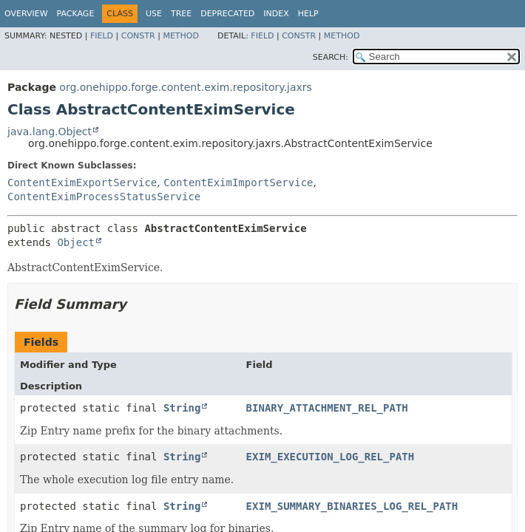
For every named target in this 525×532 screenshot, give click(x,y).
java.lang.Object (49, 131)
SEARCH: (330, 57)
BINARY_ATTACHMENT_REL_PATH (327, 408)
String (182, 408)
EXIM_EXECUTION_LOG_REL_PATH (330, 457)
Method (181, 36)
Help (308, 13)
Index (275, 13)
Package (76, 13)
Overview (26, 13)
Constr (138, 36)
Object (76, 242)
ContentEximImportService (238, 182)
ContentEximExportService (82, 182)
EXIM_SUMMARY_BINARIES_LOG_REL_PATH (352, 506)
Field (101, 36)
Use (154, 13)
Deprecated (227, 13)
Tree (181, 13)
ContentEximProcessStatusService (103, 196)
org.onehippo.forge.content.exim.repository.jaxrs (185, 87)
